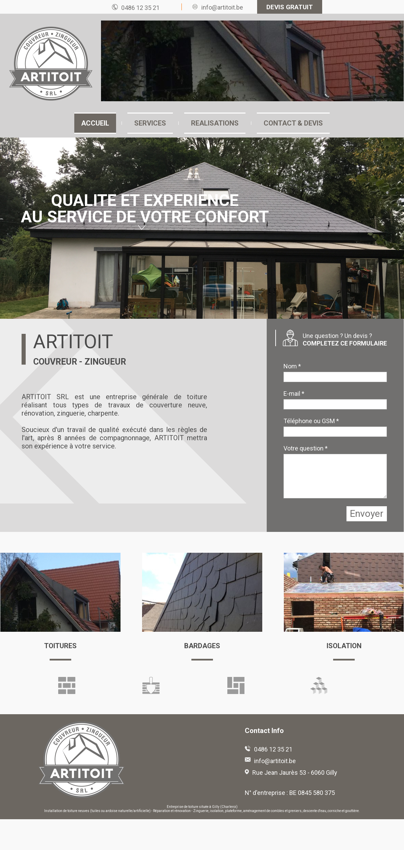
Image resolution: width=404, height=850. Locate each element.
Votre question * (305, 448)
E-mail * (293, 393)
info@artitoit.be (222, 7)
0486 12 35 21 (140, 7)
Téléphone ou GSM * (311, 420)
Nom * (292, 366)
